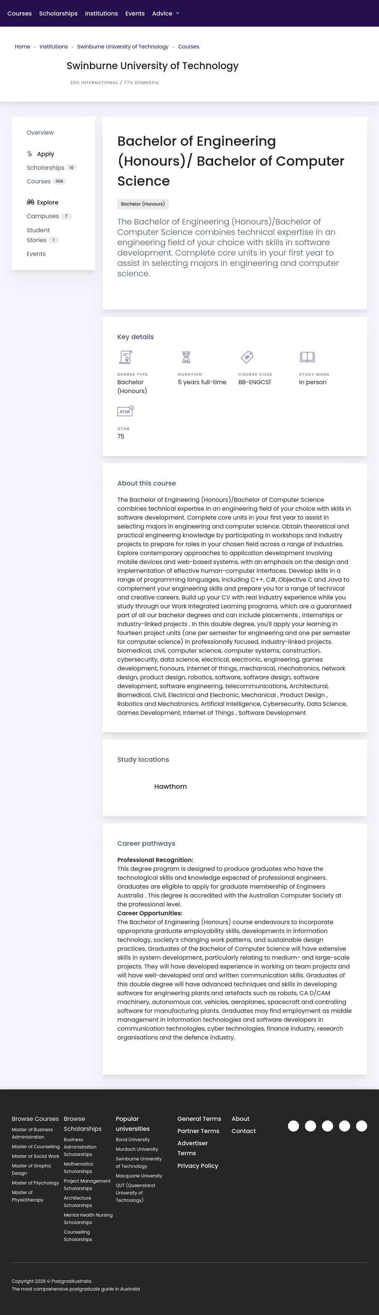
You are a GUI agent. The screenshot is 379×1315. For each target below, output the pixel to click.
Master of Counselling (36, 1146)
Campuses (49, 216)
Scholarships (58, 13)
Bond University (133, 1139)
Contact (244, 1131)
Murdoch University (137, 1149)
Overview (40, 132)
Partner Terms (198, 1131)
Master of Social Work (35, 1156)
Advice (165, 13)
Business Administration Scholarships (80, 1146)
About (241, 1119)
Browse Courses (35, 1119)
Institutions (101, 13)
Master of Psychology (35, 1183)
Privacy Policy (198, 1166)
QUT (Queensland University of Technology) (135, 1192)
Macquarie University (139, 1176)
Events (135, 13)
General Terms (199, 1119)
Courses (19, 13)
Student (43, 235)
